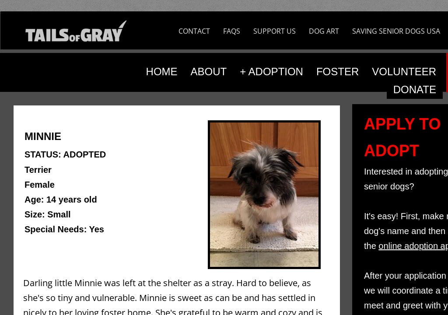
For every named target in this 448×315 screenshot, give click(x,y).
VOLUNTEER (404, 71)
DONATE (414, 89)
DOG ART (324, 31)
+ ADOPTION (271, 71)
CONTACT (194, 31)
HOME (162, 71)
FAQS (231, 31)
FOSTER (337, 71)
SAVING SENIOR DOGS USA (396, 31)
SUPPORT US (274, 31)
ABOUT (209, 71)
